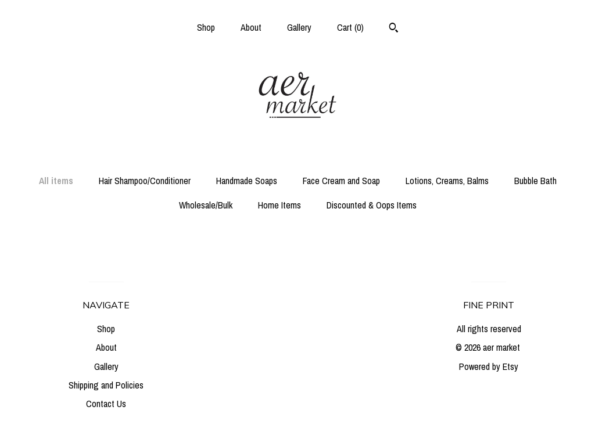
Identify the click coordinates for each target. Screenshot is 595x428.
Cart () (350, 27)
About (251, 27)
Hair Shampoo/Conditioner (145, 180)
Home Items (279, 205)
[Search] (393, 29)
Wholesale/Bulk (205, 205)
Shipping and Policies (106, 385)
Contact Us (106, 403)
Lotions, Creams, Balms (447, 180)
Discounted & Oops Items (372, 205)
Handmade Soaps (246, 180)
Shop (206, 27)
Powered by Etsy (488, 366)
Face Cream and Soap (341, 180)
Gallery (299, 27)
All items (56, 180)
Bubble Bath (535, 180)
